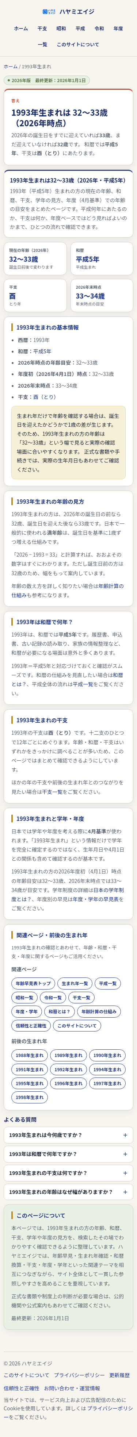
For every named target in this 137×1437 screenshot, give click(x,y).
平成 (80, 28)
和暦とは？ (60, 1011)
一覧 (42, 44)
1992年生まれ (68, 1069)
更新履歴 (119, 1375)
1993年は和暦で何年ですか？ (43, 1153)
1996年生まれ (68, 1083)
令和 (99, 28)
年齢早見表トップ (33, 983)
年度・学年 (27, 1011)
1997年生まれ (107, 1083)
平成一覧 (83, 684)
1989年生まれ (68, 1055)
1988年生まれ (29, 1055)
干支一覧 (52, 791)
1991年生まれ (29, 1069)
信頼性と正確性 (31, 1025)
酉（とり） (46, 396)
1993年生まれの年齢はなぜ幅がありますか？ (61, 1191)
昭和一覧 (24, 997)
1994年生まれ (107, 1069)
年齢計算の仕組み (99, 1011)
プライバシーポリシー (79, 1375)
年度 (118, 28)
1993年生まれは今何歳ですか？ (46, 1134)
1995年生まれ (29, 1083)
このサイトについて (78, 44)
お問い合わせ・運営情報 (72, 1388)
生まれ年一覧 (75, 983)
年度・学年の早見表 (96, 899)
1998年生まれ (29, 1097)
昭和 (61, 28)
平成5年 (42, 351)
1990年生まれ (107, 1055)
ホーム (21, 28)
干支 (42, 28)
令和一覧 (53, 997)
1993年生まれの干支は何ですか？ (48, 1172)
